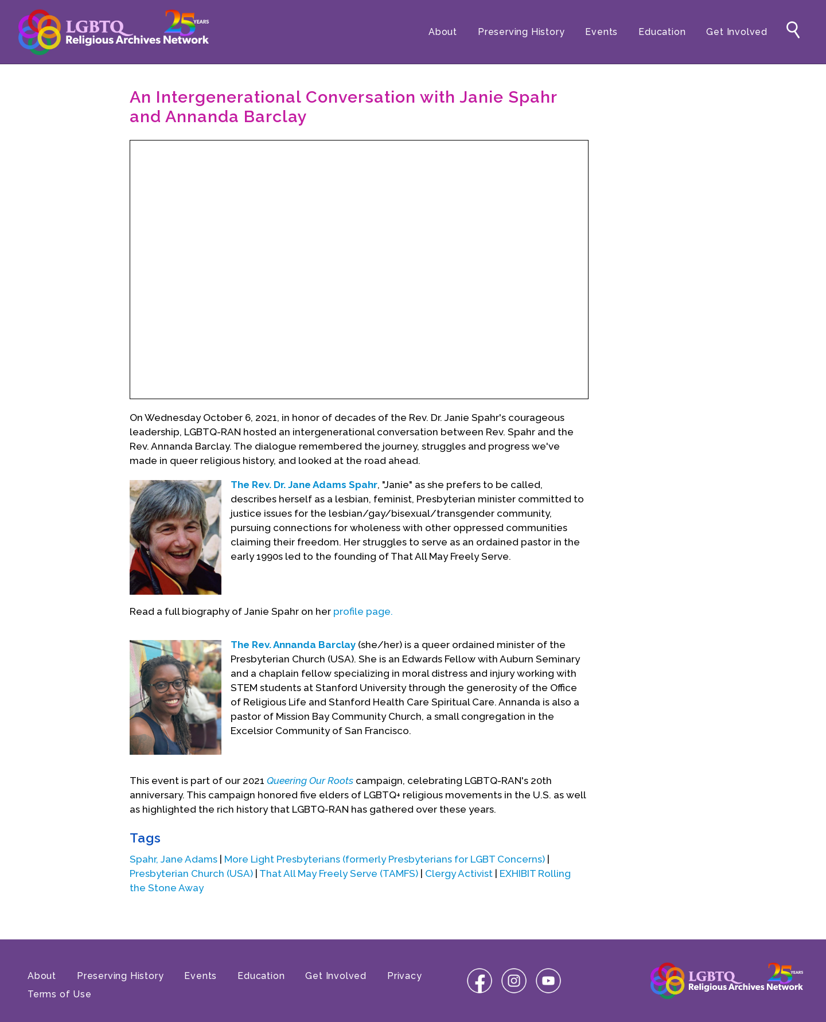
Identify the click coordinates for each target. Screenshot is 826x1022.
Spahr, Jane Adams (173, 859)
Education (661, 31)
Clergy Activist (459, 873)
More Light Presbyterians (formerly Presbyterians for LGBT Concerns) (384, 859)
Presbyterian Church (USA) (191, 873)
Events (601, 31)
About (442, 31)
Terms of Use (60, 994)
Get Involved (736, 31)
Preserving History (521, 31)
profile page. (363, 611)
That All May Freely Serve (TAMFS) (338, 873)
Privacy (404, 975)
